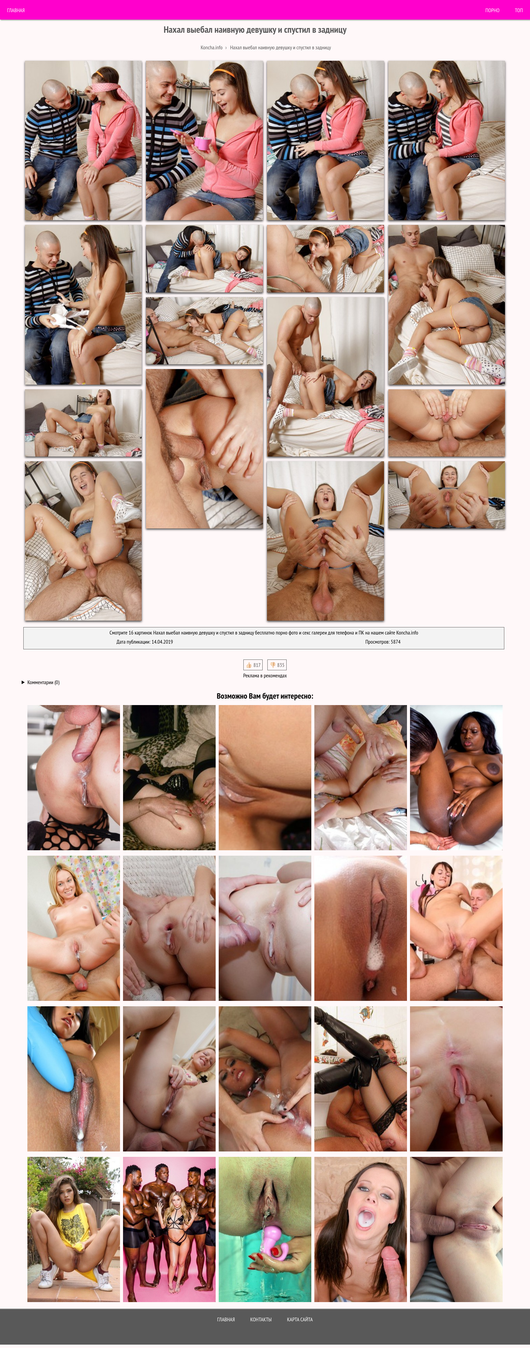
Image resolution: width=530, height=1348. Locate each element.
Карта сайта (300, 1319)
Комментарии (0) (43, 682)
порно (492, 10)
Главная (16, 10)
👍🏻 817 (253, 665)
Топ (519, 10)
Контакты (261, 1319)
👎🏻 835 (277, 665)
